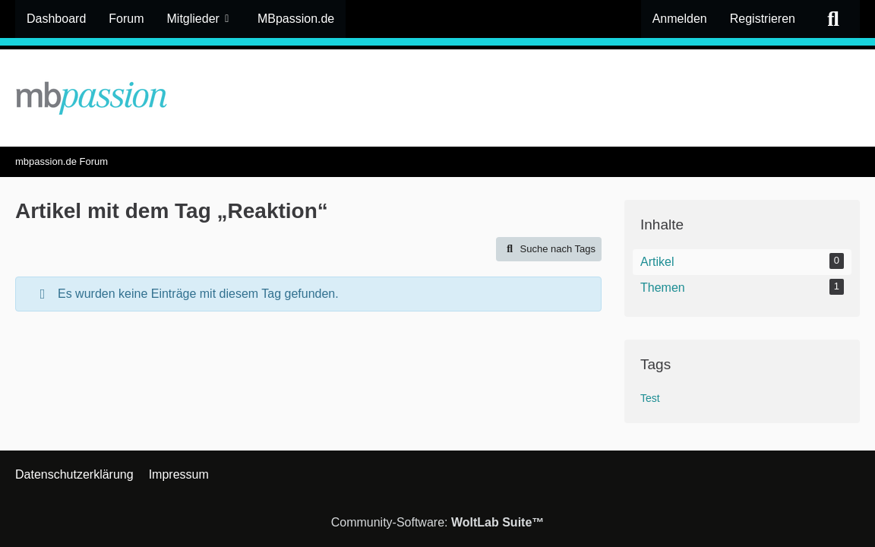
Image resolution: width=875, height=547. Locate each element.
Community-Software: (438, 522)
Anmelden (679, 18)
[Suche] (833, 19)
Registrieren (762, 18)
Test (650, 398)
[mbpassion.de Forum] (437, 98)
